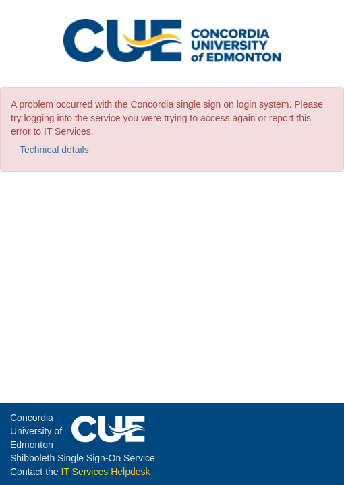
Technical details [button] (54, 149)
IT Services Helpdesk (105, 471)
